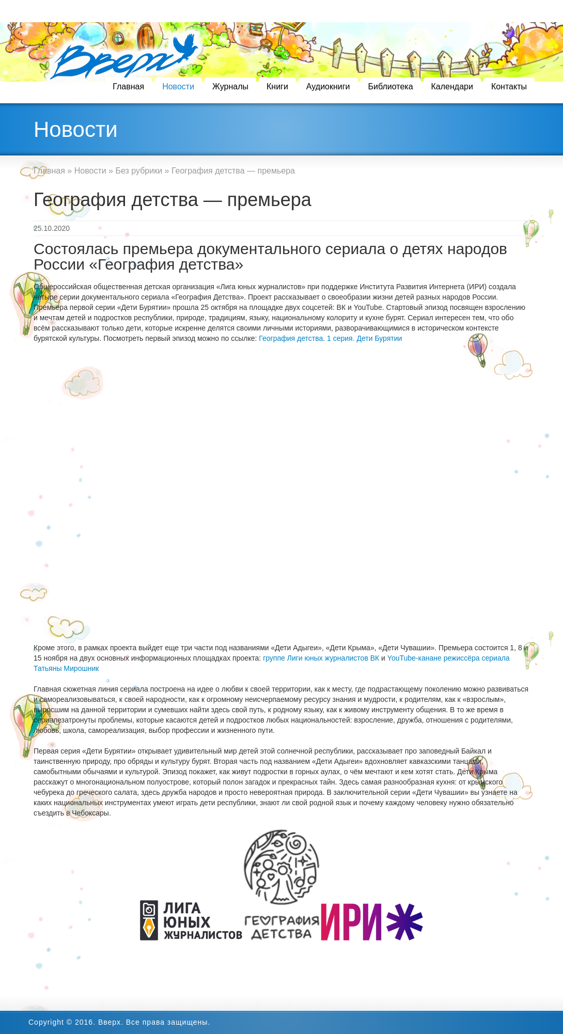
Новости (178, 86)
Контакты (509, 86)
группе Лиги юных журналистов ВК (321, 658)
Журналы (230, 86)
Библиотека (390, 86)
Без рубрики (138, 170)
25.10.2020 (52, 228)
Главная (128, 86)
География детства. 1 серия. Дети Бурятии (330, 338)
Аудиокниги (328, 86)
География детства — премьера (172, 199)
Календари (452, 86)
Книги (277, 86)
